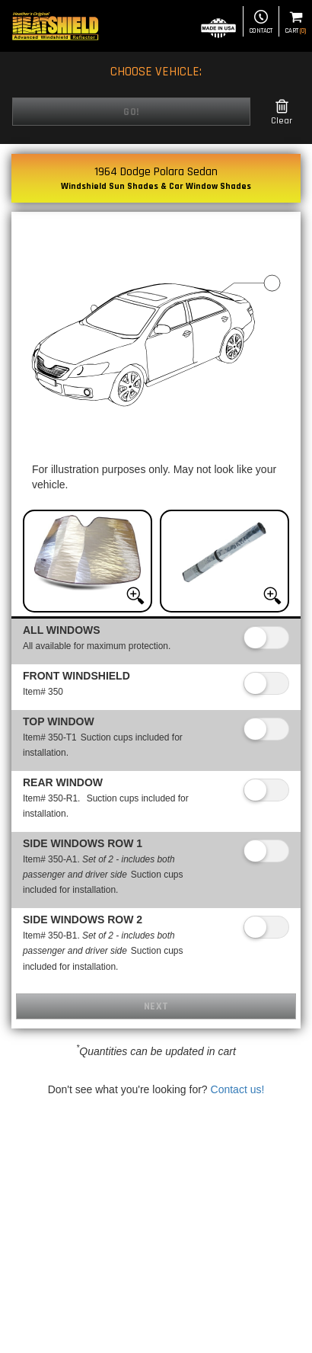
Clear (281, 112)
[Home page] (55, 26)
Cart (295, 22)
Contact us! (238, 1089)
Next (156, 1006)
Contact (261, 22)
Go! (131, 112)
